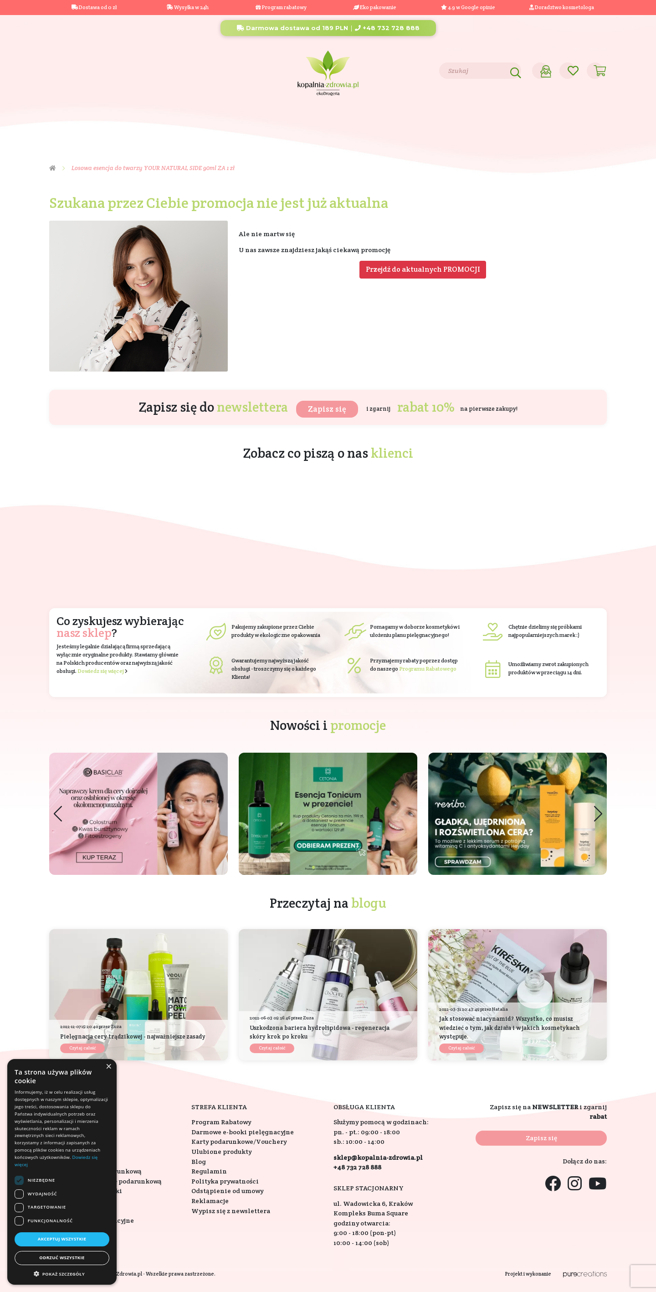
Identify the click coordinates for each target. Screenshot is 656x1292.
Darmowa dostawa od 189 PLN (292, 28)
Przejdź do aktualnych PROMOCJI (423, 269)
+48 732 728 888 (387, 28)
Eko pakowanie (378, 7)
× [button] (108, 1067)
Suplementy (142, 121)
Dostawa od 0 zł (94, 7)
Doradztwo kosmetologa (561, 7)
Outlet (582, 121)
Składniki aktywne (327, 121)
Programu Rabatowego (427, 668)
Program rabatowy (281, 7)
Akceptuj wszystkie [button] (62, 1239)
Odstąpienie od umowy (227, 1191)
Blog (109, 70)
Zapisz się (327, 409)
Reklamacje (210, 1201)
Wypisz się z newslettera (230, 1211)
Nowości (489, 121)
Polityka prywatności (225, 1181)
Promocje (533, 121)
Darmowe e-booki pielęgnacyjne (242, 1132)
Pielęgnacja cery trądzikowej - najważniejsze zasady (132, 1036)
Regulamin (209, 1171)
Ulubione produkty (221, 1151)
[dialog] (62, 1172)
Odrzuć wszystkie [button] (61, 1258)
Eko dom (258, 121)
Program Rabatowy (221, 1122)
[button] (598, 814)
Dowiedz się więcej (100, 670)
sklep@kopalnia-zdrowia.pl (378, 1157)
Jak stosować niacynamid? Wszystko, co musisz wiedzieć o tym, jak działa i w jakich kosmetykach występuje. (509, 1027)
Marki (392, 121)
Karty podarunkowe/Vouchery (239, 1141)
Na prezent (203, 121)
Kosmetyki (81, 121)
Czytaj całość (82, 1048)
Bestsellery (443, 121)
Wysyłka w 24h (188, 7)
